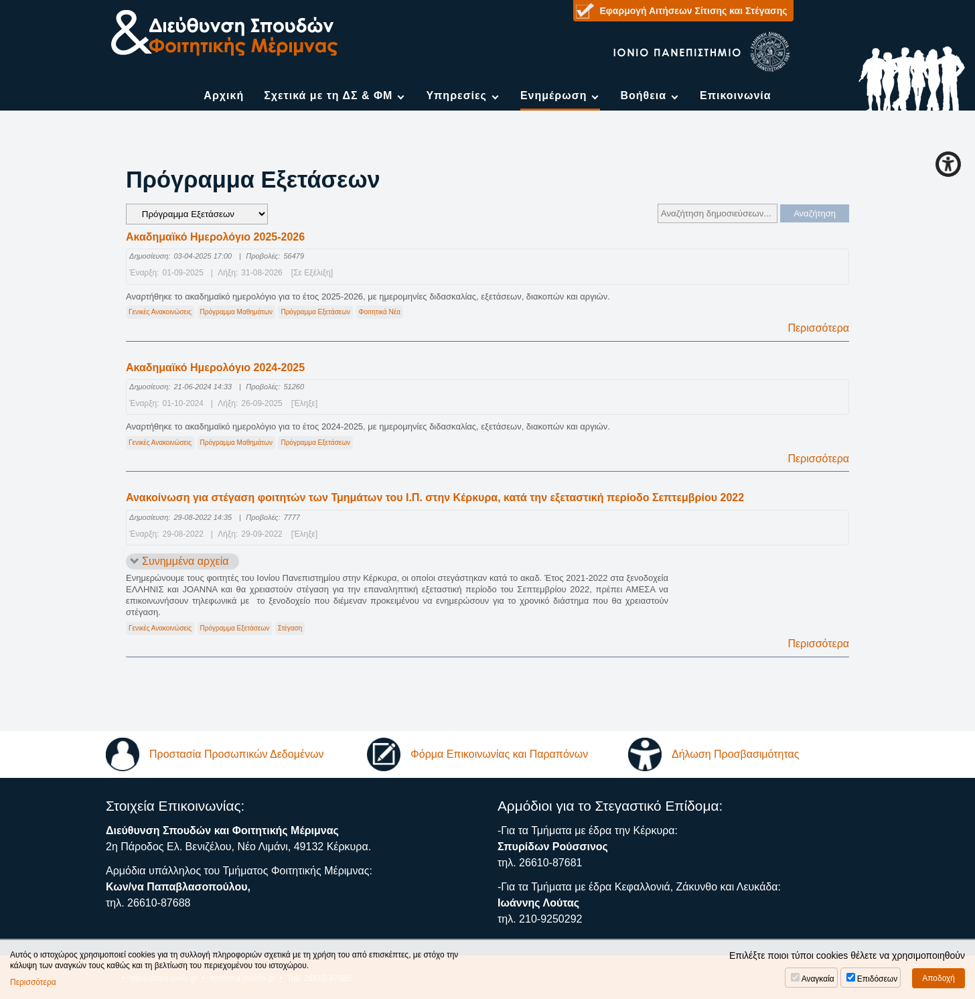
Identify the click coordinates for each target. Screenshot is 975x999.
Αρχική (224, 95)
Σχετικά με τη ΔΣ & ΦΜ (328, 95)
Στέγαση (290, 628)
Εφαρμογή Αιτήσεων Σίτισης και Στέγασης (694, 10)
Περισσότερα (818, 328)
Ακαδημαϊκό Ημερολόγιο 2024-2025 (215, 367)
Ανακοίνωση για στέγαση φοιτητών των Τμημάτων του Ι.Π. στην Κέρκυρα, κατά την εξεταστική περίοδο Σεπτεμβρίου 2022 (435, 497)
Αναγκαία (818, 979)
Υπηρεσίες (456, 95)
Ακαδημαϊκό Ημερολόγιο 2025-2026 (215, 237)
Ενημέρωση (553, 95)
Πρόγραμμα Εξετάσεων (315, 312)
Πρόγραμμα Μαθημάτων (236, 312)
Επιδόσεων (877, 979)
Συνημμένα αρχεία (185, 561)
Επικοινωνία (735, 95)
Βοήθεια (643, 95)
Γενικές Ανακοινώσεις (160, 312)
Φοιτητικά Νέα (379, 312)
